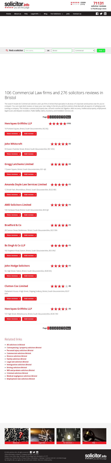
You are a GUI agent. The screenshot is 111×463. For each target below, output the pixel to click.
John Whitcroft (13, 143)
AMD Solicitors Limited (18, 204)
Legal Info (36, 14)
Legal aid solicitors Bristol (17, 362)
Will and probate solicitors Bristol (21, 370)
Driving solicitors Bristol (17, 367)
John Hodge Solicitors (17, 265)
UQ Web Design (61, 458)
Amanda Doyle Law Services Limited (26, 184)
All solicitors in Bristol (16, 345)
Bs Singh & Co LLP (15, 245)
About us (17, 14)
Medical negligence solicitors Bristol (22, 376)
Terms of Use (16, 458)
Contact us (77, 14)
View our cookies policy (45, 460)
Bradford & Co (13, 225)
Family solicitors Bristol (16, 359)
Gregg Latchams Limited (19, 164)
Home (8, 14)
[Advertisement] (55, 31)
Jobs (68, 14)
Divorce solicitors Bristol (17, 356)
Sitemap (41, 458)
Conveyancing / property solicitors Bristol (24, 347)
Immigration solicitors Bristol (19, 364)
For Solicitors (57, 14)
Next (68, 117)
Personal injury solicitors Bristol (20, 350)
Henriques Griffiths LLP (18, 123)
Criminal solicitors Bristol (17, 373)
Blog (45, 14)
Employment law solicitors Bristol (21, 379)
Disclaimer (34, 458)
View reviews (12, 133)
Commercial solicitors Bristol (19, 353)
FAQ (26, 14)
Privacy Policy (26, 458)
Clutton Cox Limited (16, 286)
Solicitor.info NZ (50, 458)
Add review (29, 133)
